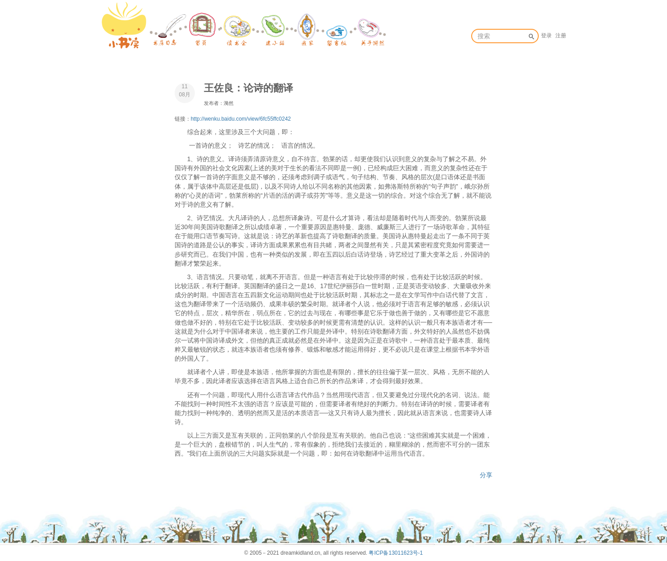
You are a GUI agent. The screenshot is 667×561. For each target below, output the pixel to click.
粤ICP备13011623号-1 (396, 553)
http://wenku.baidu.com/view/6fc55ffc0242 (241, 119)
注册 (560, 35)
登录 (546, 35)
